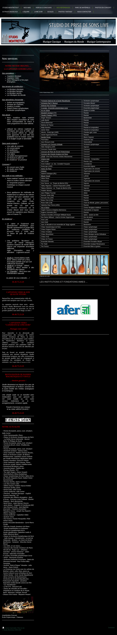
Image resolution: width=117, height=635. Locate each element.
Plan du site (21, 628)
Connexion (111, 627)
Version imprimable (9, 628)
